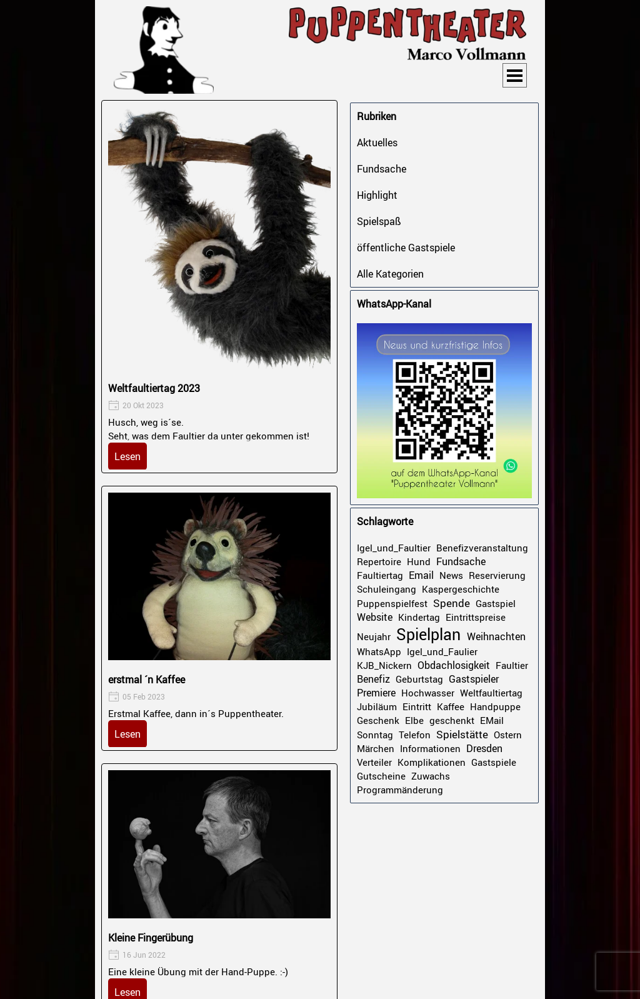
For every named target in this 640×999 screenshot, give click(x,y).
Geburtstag (419, 679)
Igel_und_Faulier (442, 651)
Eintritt (416, 706)
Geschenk (378, 720)
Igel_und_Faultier (394, 547)
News (451, 575)
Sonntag (375, 734)
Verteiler (374, 762)
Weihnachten (496, 636)
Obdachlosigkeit (454, 665)
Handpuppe (495, 706)
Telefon (415, 734)
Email (421, 575)
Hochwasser (427, 692)
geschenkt (451, 720)
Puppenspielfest (392, 603)
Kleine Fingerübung (150, 938)
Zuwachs (430, 776)
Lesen (127, 456)
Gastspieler (474, 679)
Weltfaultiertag (491, 692)
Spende (451, 603)
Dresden (484, 748)
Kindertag (419, 617)
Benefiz (373, 679)
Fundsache (381, 169)
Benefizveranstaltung (482, 547)
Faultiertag (380, 575)
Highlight (377, 195)
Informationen (430, 748)
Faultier (512, 665)
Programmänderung (400, 789)
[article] (219, 286)
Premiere (376, 693)
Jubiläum (377, 706)
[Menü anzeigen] (514, 75)
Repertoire (379, 561)
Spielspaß (379, 221)
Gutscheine (381, 776)
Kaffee (450, 706)
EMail (492, 720)
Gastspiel (496, 603)
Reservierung (497, 575)
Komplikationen (432, 762)
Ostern (508, 734)
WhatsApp (379, 651)
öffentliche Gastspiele (406, 247)
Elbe (414, 720)
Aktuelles (377, 142)
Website (374, 617)
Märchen (375, 748)
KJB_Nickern (384, 665)
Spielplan (428, 634)
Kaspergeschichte (460, 589)
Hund (419, 561)
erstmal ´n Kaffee (146, 679)
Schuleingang (386, 589)
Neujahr (374, 636)
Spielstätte (462, 734)
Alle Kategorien (390, 274)
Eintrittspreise (476, 617)
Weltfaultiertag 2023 (154, 388)
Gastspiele (493, 762)
